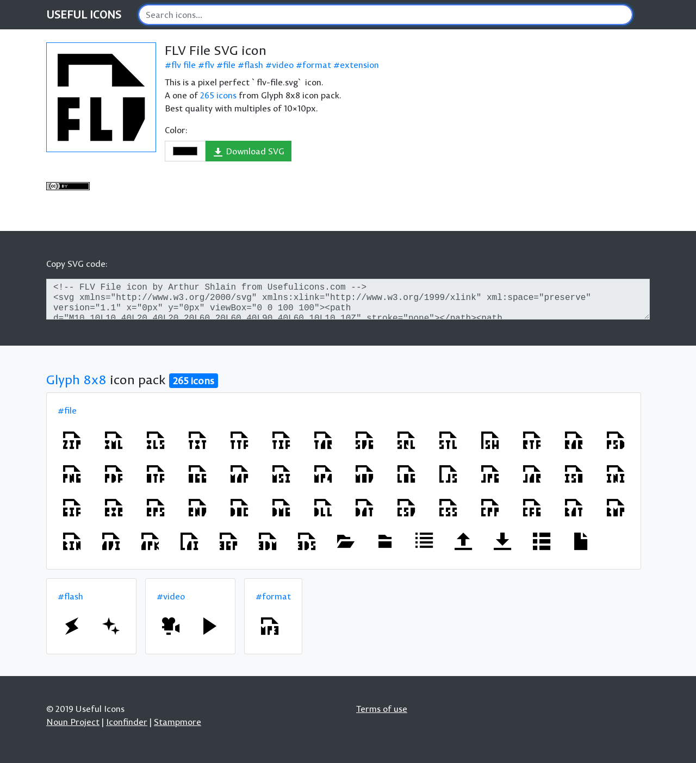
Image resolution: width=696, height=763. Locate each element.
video (283, 64)
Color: (176, 129)
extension (359, 64)
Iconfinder (126, 721)
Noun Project (73, 721)
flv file (183, 64)
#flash (70, 596)
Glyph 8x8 (76, 379)
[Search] (385, 14)
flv (209, 64)
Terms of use (381, 708)
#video (171, 596)
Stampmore (177, 721)
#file (67, 410)
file (229, 64)
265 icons (218, 95)
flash (253, 64)
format (316, 64)
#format (273, 596)
